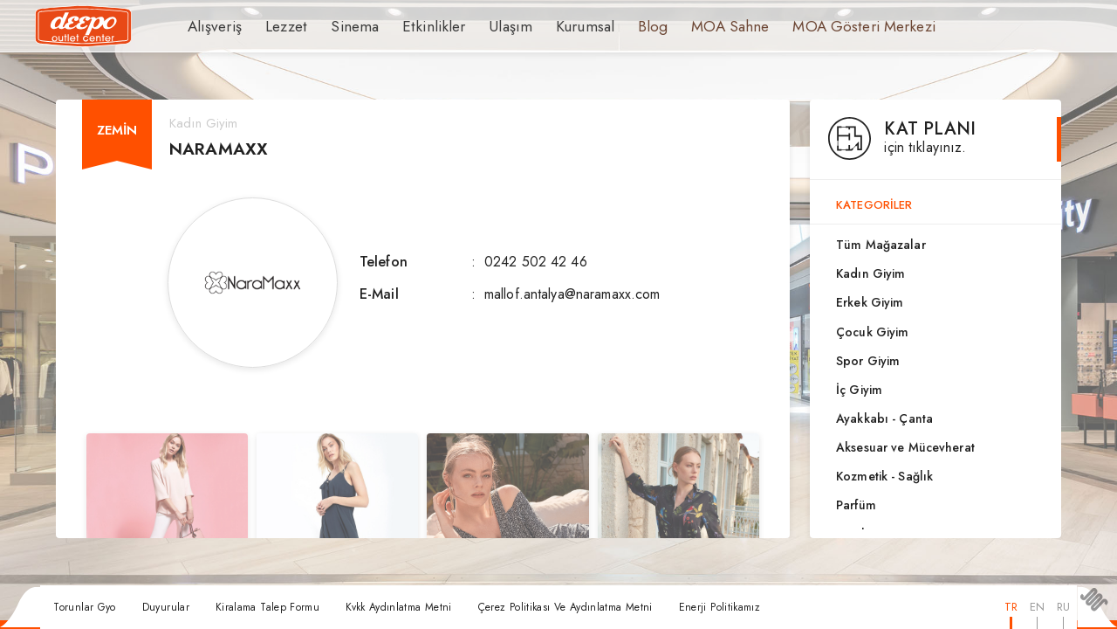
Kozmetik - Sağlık (884, 476)
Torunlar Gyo (84, 607)
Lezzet (278, 26)
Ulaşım (481, 26)
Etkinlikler (412, 26)
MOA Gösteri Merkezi (811, 26)
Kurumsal (551, 26)
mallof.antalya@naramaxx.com (572, 294)
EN (1037, 606)
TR (1011, 606)
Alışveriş (211, 26)
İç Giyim (859, 389)
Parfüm (856, 505)
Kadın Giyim (870, 273)
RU (1063, 606)
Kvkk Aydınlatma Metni (399, 607)
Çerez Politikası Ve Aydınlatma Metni (565, 607)
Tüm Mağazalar (881, 244)
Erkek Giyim (869, 302)
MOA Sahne (688, 26)
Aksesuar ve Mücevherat (905, 447)
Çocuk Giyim (872, 332)
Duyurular (165, 607)
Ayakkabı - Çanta (884, 418)
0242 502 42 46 (535, 262)
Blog (615, 26)
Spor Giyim (868, 361)
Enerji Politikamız (719, 607)
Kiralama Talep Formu (267, 607)
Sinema (342, 26)
